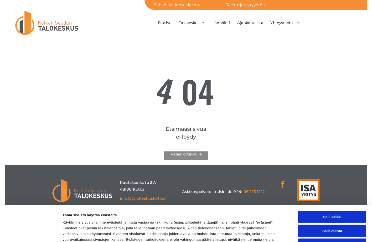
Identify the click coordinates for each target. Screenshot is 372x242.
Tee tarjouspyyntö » (246, 4)
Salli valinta (332, 197)
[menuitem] (164, 22)
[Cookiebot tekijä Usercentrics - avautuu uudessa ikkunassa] (31, 232)
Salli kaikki (332, 183)
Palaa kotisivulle (186, 154)
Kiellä (332, 211)
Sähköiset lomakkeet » (177, 4)
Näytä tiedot (255, 233)
